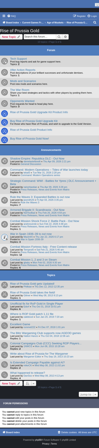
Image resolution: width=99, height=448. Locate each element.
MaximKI (28, 236)
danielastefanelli (31, 161)
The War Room (19, 89)
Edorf (26, 306)
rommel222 (29, 327)
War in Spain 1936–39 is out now (31, 233)
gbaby (26, 262)
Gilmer (26, 295)
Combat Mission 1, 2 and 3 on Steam (33, 259)
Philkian (27, 286)
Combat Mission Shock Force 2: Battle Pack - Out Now (44, 221)
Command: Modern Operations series (40, 175)
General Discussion (31, 164)
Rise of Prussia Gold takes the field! (32, 292)
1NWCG (27, 346)
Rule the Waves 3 (30, 202)
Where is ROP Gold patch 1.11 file (31, 314)
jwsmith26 (28, 200)
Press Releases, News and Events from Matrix (45, 189)
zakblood (28, 317)
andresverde (30, 224)
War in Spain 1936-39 (32, 239)
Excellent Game (20, 324)
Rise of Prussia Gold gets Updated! (32, 283)
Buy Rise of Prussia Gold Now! (29, 138)
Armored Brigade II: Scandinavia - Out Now (37, 209)
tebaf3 (26, 172)
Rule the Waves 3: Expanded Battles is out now (40, 197)
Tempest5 (28, 249)
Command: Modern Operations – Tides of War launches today (49, 169)
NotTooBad (29, 212)
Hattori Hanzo (30, 336)
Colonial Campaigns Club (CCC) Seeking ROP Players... (46, 343)
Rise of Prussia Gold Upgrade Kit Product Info (39, 112)
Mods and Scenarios (23, 81)
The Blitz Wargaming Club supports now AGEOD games (45, 333)
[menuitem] (11, 16)
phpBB (38, 440)
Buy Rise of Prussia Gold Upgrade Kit (33, 121)
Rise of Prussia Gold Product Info (31, 129)
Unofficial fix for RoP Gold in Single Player (36, 303)
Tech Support (18, 58)
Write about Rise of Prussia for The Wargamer (39, 353)
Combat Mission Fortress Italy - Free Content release (43, 246)
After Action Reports (22, 69)
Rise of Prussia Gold (19, 30)
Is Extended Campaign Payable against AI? (37, 362)
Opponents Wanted (22, 101)
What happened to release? (27, 372)
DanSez (27, 375)
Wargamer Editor (32, 356)
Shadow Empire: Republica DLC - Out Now (37, 158)
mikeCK (27, 365)
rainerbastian (30, 187)
